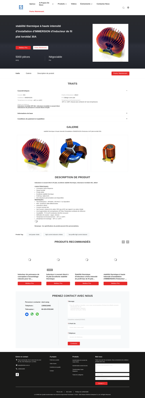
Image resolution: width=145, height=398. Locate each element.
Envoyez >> (101, 383)
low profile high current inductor (78, 234)
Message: (72, 301)
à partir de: (72, 323)
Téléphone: (72, 333)
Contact (52, 370)
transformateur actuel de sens (80, 365)
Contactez (73, 343)
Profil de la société (54, 360)
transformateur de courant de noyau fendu (79, 361)
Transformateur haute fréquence (77, 370)
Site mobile (69, 392)
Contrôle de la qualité (55, 367)
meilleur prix (23, 47)
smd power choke (34, 234)
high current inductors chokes (54, 234)
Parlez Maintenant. (40, 47)
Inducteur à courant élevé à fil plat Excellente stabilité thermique (57, 276)
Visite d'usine (53, 363)
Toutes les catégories (77, 374)
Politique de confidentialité (81, 392)
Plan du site (60, 392)
